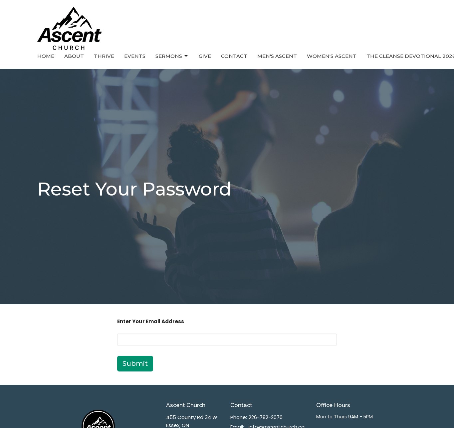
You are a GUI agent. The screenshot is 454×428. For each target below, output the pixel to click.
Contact (234, 56)
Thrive (104, 56)
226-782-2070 (266, 417)
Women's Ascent (331, 56)
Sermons (172, 56)
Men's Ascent (277, 56)
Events (134, 56)
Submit (135, 363)
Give (205, 56)
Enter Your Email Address (150, 321)
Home (45, 56)
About (74, 56)
